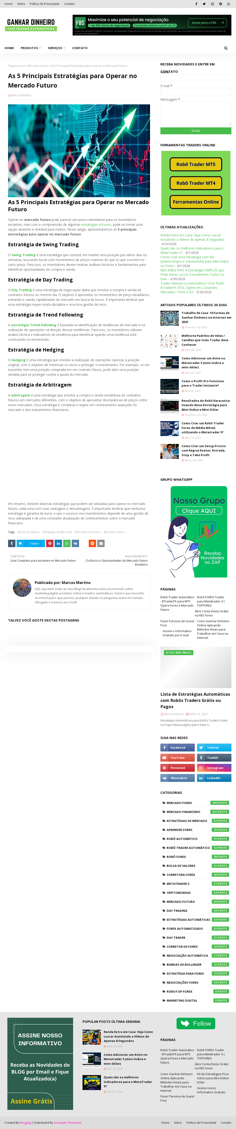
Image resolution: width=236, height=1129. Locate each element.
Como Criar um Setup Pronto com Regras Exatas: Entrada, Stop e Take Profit (204, 450)
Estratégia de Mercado (57, 532)
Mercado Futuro (37, 66)
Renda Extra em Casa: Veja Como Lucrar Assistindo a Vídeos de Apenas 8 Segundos (192, 237)
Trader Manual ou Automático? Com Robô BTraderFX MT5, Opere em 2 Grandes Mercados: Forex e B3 (192, 287)
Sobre (21, 4)
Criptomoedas (198, 893)
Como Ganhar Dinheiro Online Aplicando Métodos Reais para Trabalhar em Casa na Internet (213, 629)
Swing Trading (23, 255)
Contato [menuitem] (80, 48)
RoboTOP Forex (198, 991)
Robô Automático (198, 839)
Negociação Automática (198, 955)
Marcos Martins (21, 95)
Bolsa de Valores (29, 532)
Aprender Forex (198, 830)
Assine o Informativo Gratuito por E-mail (177, 633)
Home (9, 4)
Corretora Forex (198, 875)
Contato (69, 4)
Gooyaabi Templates (67, 1123)
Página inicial (16, 66)
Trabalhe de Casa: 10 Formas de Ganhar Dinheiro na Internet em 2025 (206, 317)
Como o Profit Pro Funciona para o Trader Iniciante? (203, 383)
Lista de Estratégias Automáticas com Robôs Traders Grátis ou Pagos (195, 700)
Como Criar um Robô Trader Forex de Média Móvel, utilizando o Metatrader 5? (203, 427)
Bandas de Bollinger (198, 964)
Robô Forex (198, 857)
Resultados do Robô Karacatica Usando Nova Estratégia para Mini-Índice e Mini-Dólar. (206, 405)
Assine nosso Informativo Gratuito (211, 1090)
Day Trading (22, 290)
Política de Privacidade (44, 4)
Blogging (25, 1123)
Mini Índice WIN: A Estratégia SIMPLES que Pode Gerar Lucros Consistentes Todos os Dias (192, 274)
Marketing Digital (198, 1000)
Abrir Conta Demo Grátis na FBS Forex (212, 613)
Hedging (19, 360)
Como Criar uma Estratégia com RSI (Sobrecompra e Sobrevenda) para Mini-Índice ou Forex (194, 261)
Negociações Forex (198, 982)
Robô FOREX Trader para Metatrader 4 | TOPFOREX (211, 601)
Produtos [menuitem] (29, 48)
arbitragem (20, 395)
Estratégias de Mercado (198, 821)
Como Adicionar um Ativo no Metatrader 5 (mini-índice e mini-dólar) (203, 362)
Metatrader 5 (198, 884)
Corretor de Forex (198, 946)
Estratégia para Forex (198, 973)
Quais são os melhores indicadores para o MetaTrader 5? (128, 1081)
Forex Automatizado (198, 929)
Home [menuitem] (9, 48)
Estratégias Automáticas (198, 920)
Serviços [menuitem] (55, 48)
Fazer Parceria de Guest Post (177, 623)
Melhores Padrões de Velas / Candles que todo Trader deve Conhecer (205, 340)
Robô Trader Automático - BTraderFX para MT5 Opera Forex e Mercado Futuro (177, 603)
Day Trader (198, 937)
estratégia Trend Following (33, 325)
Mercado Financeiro (88, 532)
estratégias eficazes (96, 224)
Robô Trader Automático (198, 848)
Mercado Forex (198, 803)
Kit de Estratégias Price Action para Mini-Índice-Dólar (213, 1078)
